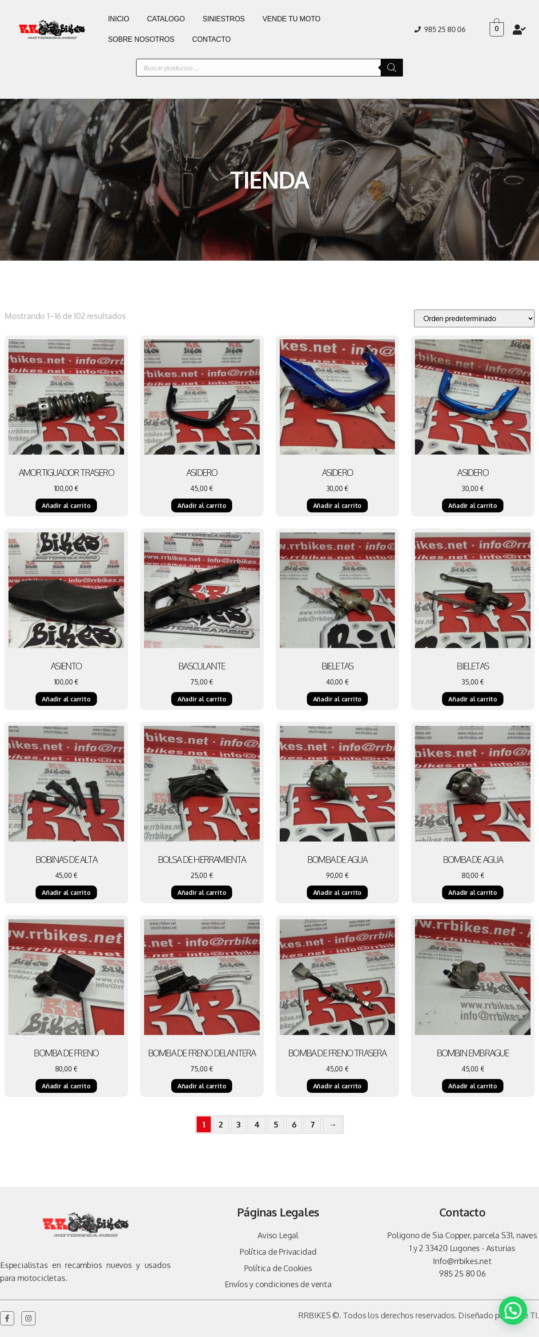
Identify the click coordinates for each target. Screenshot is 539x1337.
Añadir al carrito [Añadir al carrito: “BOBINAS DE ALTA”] (66, 892)
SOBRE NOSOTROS (141, 39)
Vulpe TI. (523, 1315)
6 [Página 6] (294, 1124)
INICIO (118, 19)
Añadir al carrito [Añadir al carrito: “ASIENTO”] (66, 699)
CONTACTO (211, 39)
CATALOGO (166, 19)
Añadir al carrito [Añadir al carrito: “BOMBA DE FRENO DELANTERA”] (201, 1086)
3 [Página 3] (239, 1124)
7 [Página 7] (312, 1124)
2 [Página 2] (221, 1124)
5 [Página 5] (276, 1124)
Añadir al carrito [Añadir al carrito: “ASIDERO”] (201, 505)
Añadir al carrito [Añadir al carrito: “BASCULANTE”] (201, 699)
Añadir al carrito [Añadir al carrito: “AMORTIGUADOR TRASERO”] (66, 505)
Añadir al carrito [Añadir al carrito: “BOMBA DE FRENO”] (66, 1086)
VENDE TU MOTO (291, 19)
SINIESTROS (223, 19)
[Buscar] (392, 68)
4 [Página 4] (257, 1124)
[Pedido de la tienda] (474, 318)
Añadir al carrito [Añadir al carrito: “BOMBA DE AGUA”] (337, 892)
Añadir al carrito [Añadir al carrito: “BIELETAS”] (337, 699)
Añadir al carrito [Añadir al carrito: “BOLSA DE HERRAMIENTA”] (201, 892)
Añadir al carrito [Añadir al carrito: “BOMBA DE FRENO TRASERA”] (337, 1086)
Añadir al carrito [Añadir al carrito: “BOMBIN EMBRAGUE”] (472, 1086)
